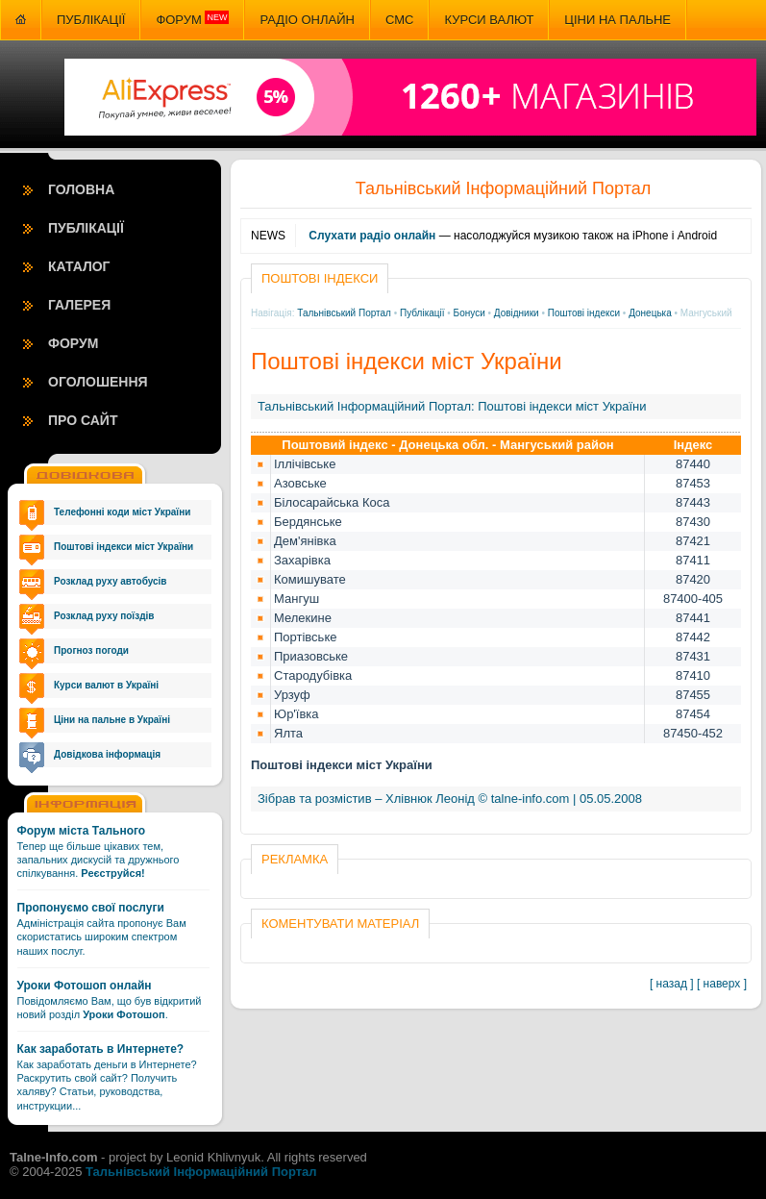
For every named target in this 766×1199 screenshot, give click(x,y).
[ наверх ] (722, 983)
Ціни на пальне (617, 19)
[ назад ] (672, 983)
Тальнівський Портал (344, 313)
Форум (192, 19)
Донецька (650, 313)
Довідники (516, 313)
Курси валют (488, 19)
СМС (399, 19)
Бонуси (469, 313)
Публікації (91, 19)
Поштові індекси (584, 313)
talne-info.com (530, 798)
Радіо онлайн (306, 19)
